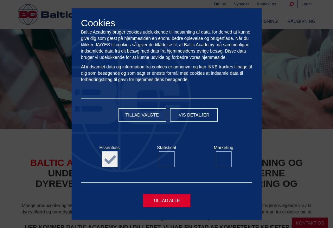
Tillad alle (166, 201)
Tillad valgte (142, 116)
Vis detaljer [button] (194, 116)
